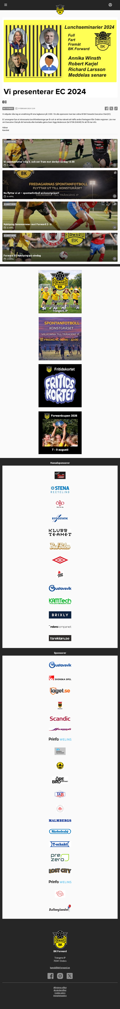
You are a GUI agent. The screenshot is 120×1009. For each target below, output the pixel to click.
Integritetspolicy (60, 996)
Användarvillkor (60, 990)
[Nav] (6, 5)
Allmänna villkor (60, 988)
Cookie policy (60, 993)
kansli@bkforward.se (60, 968)
